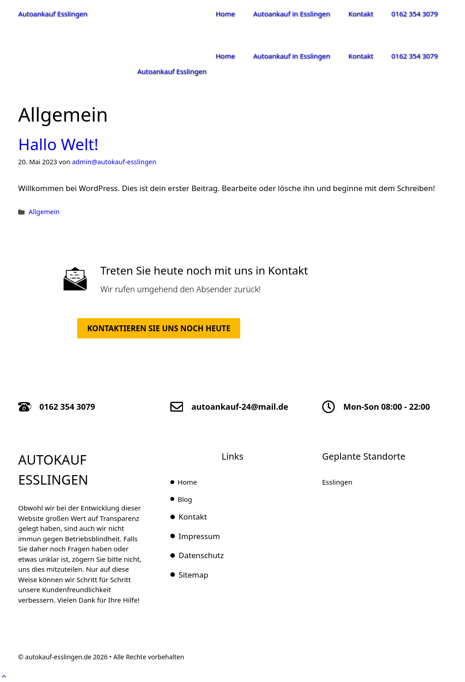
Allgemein (44, 211)
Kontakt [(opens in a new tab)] (192, 516)
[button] (4, 676)
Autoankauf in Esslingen (291, 13)
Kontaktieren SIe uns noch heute (158, 328)
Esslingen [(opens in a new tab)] (337, 481)
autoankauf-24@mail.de (239, 406)
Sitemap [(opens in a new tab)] (193, 574)
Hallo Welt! (58, 144)
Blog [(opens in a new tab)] (185, 499)
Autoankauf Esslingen (52, 13)
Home (225, 13)
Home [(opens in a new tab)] (187, 481)
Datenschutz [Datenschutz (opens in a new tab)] (201, 555)
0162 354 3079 (414, 13)
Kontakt (360, 13)
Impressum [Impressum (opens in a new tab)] (199, 536)
